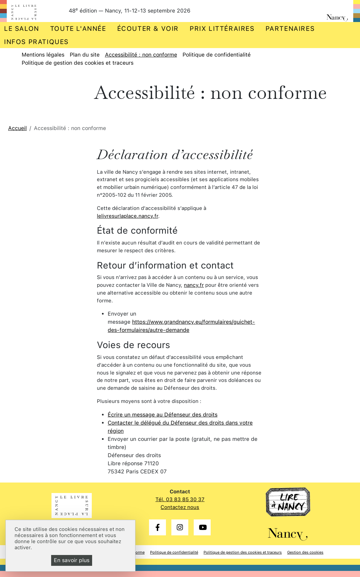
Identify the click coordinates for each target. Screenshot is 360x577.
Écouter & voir (148, 29)
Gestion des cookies (305, 552)
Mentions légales (43, 54)
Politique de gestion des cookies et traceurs (77, 63)
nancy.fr (194, 285)
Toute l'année (78, 29)
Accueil (17, 128)
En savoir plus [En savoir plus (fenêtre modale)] (71, 560)
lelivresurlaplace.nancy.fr (127, 216)
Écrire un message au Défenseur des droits (162, 414)
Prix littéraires (222, 29)
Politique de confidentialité (217, 54)
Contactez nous (180, 507)
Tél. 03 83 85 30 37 (180, 499)
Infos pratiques (36, 42)
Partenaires (290, 29)
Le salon (21, 29)
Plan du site (85, 54)
